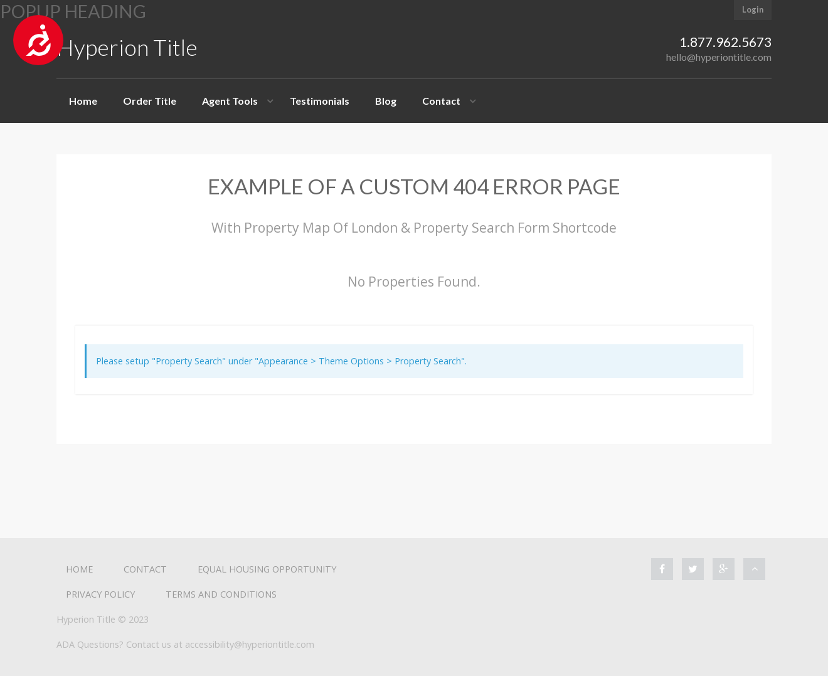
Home (83, 101)
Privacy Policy (100, 594)
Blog (385, 101)
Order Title (149, 101)
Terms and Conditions (221, 594)
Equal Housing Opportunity (267, 569)
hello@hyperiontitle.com (719, 57)
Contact (441, 101)
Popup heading (73, 11)
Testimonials (319, 101)
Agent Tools (230, 101)
